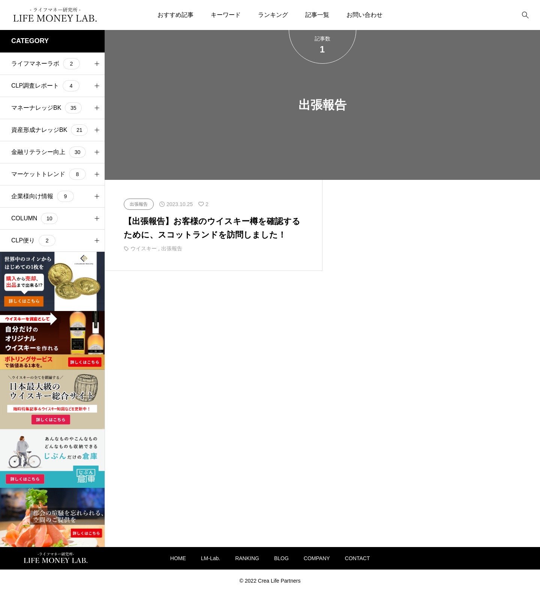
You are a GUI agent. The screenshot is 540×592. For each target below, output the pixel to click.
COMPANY (317, 558)
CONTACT (357, 558)
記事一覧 (317, 15)
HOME (178, 558)
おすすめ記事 (176, 15)
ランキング (273, 15)
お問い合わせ (364, 15)
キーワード (226, 15)
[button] (97, 63)
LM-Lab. (210, 558)
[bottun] (525, 15)
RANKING (247, 558)
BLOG (281, 558)
